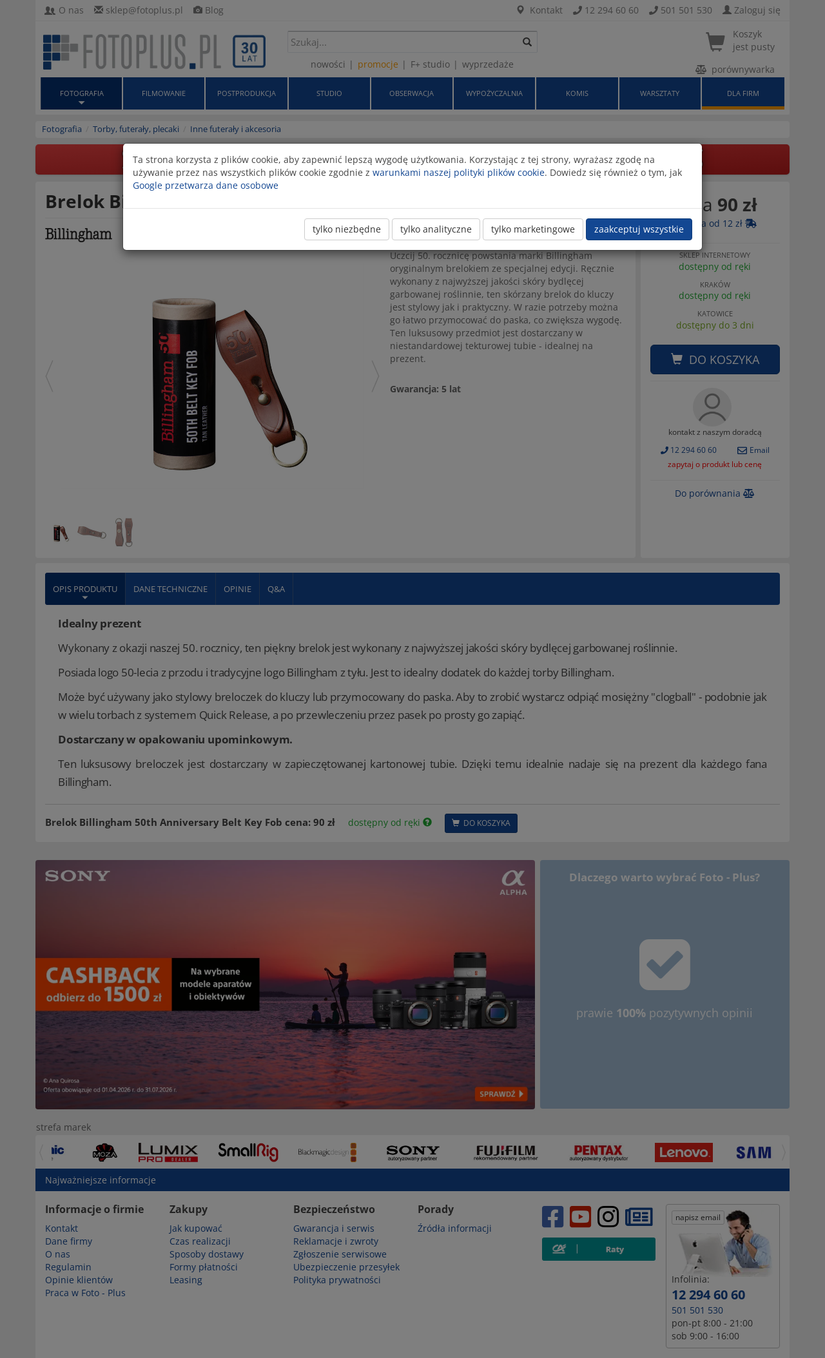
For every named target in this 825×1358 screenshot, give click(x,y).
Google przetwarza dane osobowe (205, 185)
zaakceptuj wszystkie (639, 229)
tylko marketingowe (533, 229)
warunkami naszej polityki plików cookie (459, 172)
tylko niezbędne (347, 229)
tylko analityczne (436, 229)
